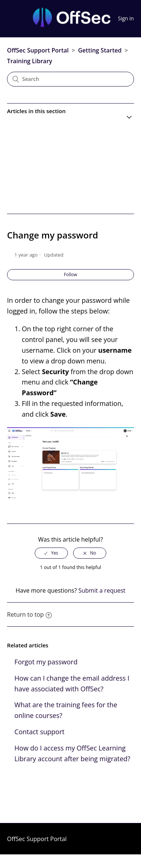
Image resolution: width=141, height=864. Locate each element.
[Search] (70, 79)
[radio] (51, 553)
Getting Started (99, 50)
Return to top (29, 614)
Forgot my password (46, 661)
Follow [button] (70, 274)
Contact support (39, 731)
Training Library (29, 61)
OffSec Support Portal (38, 50)
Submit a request (101, 590)
